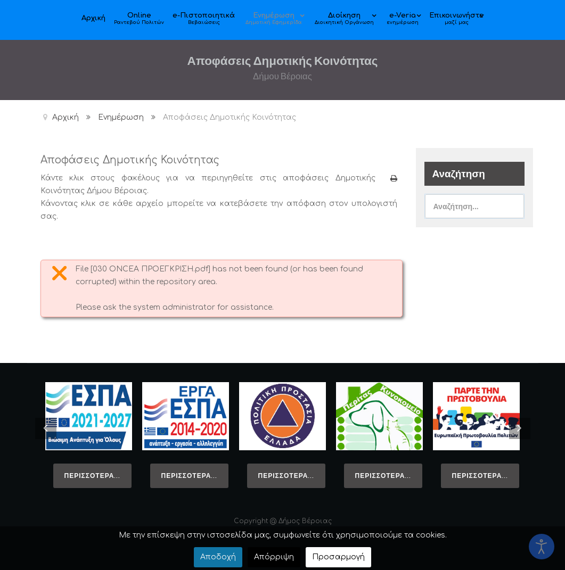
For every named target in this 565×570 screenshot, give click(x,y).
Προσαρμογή (338, 557)
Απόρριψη (274, 557)
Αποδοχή (218, 557)
